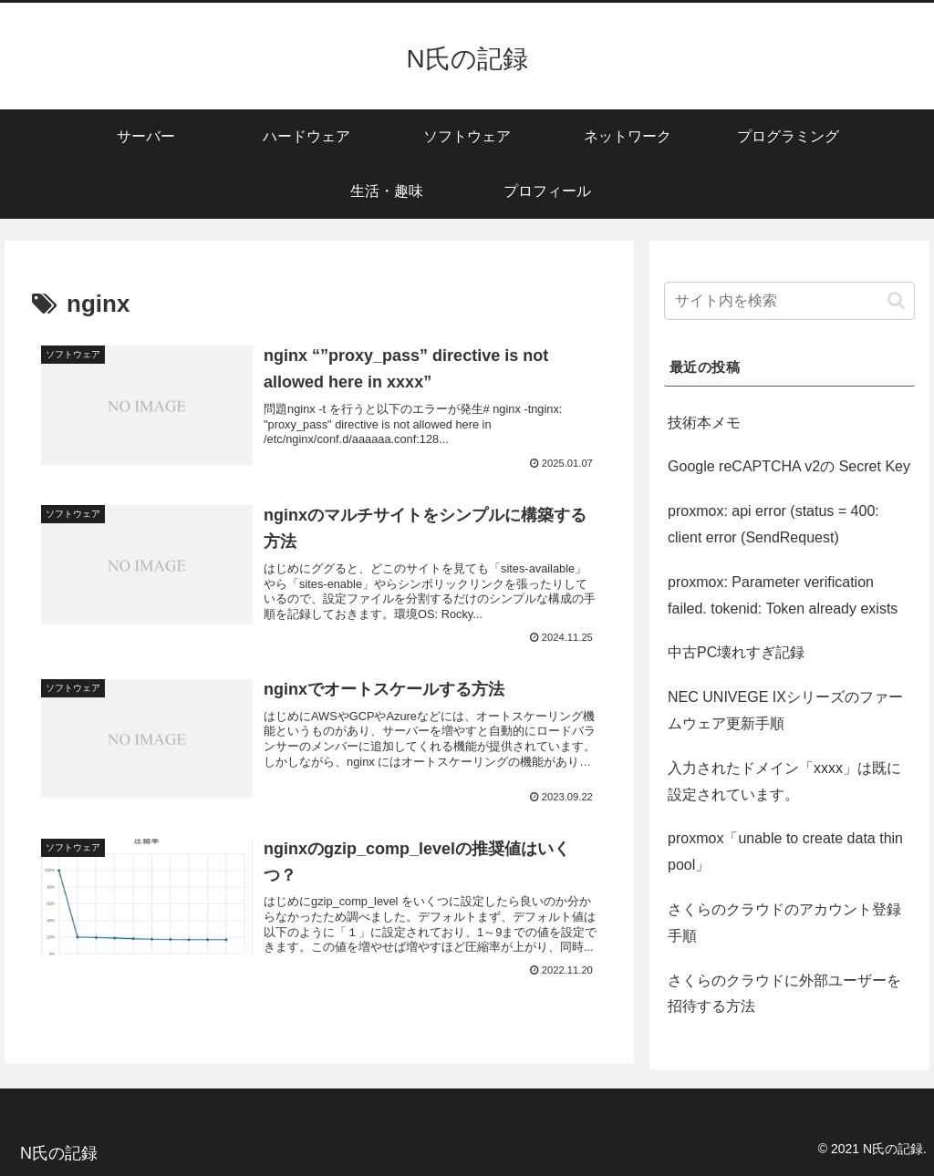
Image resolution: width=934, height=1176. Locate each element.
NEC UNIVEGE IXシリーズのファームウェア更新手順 (785, 710)
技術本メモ (704, 422)
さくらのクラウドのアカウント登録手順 (784, 923)
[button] (896, 300)
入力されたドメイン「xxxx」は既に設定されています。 (784, 781)
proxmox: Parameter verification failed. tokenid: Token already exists (783, 595)
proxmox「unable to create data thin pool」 (785, 851)
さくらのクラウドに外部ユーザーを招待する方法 (784, 994)
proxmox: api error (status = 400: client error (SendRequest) (773, 524)
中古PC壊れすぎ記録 (736, 652)
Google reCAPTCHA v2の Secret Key (789, 466)
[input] (789, 301)
